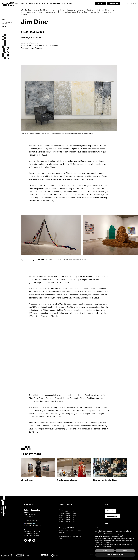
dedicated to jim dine (53, 12)
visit (22, 3)
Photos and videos (67, 480)
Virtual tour (27, 480)
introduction (26, 10)
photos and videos (103, 10)
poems (80, 10)
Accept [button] (125, 550)
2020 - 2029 (4, 23)
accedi (129, 3)
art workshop (55, 3)
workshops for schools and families (75, 12)
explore (45, 3)
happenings (71, 10)
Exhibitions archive (7, 22)
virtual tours (90, 10)
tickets (100, 3)
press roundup (95, 12)
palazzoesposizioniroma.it (32, 525)
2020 (3, 25)
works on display (58, 10)
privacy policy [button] (108, 533)
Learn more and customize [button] (114, 555)
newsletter (113, 3)
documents (31, 12)
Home (3, 19)
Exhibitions (5, 21)
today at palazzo (33, 3)
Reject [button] (105, 550)
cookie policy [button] (119, 536)
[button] (123, 3)
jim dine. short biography (42, 10)
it (135, 3)
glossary (40, 12)
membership (67, 3)
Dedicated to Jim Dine (105, 480)
